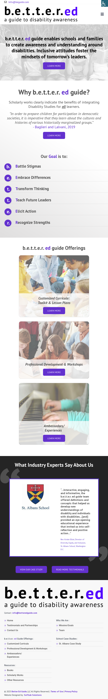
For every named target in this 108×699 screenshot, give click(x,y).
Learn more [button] (54, 65)
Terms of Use (57, 691)
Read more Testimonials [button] (70, 569)
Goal (53, 156)
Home (10, 620)
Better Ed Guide (19, 691)
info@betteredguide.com (24, 613)
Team (62, 630)
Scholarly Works (15, 675)
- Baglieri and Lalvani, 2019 (54, 127)
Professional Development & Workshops (27, 648)
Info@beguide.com (16, 2)
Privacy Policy (71, 691)
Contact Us (12, 630)
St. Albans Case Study (70, 643)
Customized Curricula (18, 643)
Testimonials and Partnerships (22, 625)
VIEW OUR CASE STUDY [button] (31, 569)
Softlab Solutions (33, 695)
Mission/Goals (66, 625)
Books (10, 670)
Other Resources (15, 680)
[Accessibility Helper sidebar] (104, 3)
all (64, 106)
